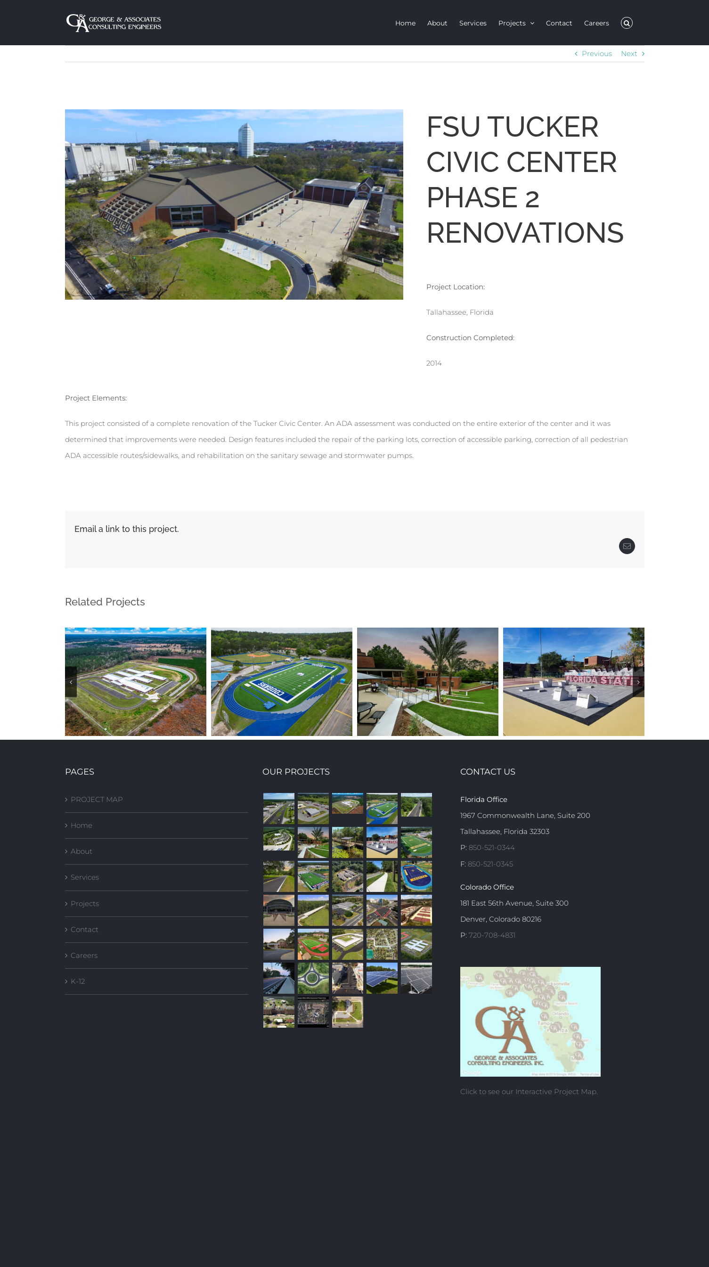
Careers (84, 955)
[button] (627, 22)
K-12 (78, 981)
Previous (597, 53)
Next (629, 53)
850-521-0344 (492, 847)
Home (81, 825)
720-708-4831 (492, 935)
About (81, 851)
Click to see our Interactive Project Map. (529, 1091)
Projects (85, 903)
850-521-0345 (490, 863)
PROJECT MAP (97, 799)
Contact (84, 929)
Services (85, 877)
